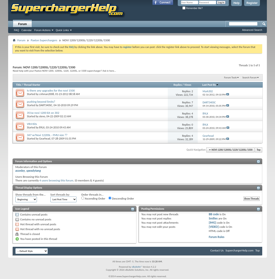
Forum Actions (42, 30)
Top (258, 149)
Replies (178, 84)
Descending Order (121, 198)
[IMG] (212, 222)
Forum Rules (216, 237)
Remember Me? (192, 8)
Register (252, 3)
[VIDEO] (214, 226)
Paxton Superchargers (44, 40)
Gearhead (44, 138)
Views (187, 84)
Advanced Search (252, 30)
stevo (42, 116)
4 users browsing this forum (56, 180)
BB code (214, 214)
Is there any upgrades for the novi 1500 (51, 90)
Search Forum (250, 77)
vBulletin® (137, 266)
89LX (42, 127)
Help (236, 3)
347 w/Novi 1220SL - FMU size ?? (47, 135)
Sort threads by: (60, 194)
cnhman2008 (46, 94)
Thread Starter (32, 84)
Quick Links (62, 30)
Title (18, 84)
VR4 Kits (32, 124)
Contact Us (216, 250)
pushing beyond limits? (41, 101)
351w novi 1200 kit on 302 (43, 112)
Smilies (213, 218)
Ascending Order (93, 198)
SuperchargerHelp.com (240, 250)
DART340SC (45, 105)
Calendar (26, 30)
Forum (22, 24)
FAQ (16, 30)
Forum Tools (230, 77)
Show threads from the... (30, 194)
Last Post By (210, 84)
